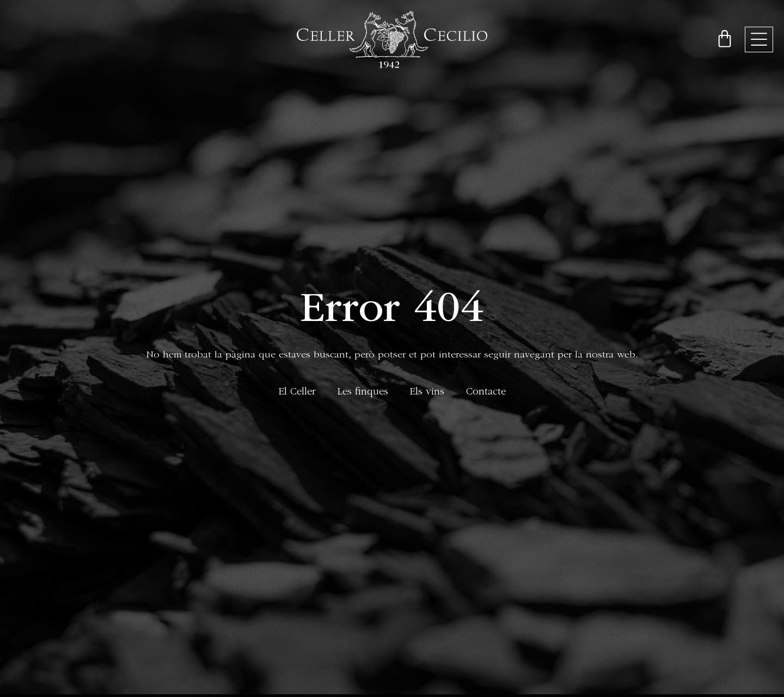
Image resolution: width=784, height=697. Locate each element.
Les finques (363, 392)
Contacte (486, 392)
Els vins (427, 392)
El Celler (297, 392)
